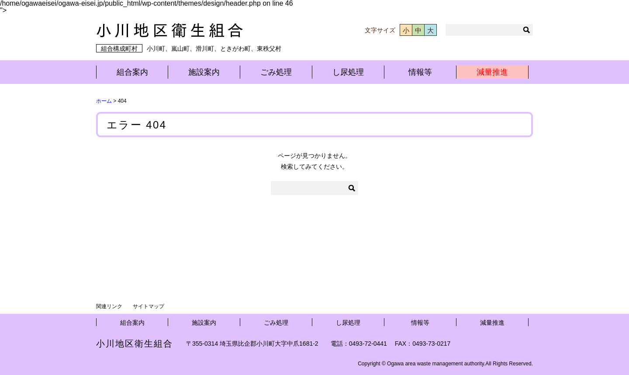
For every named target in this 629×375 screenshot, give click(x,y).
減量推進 (492, 72)
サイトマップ (148, 306)
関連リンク (109, 306)
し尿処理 (348, 72)
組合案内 (132, 72)
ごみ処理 (276, 72)
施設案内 (204, 72)
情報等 (420, 72)
